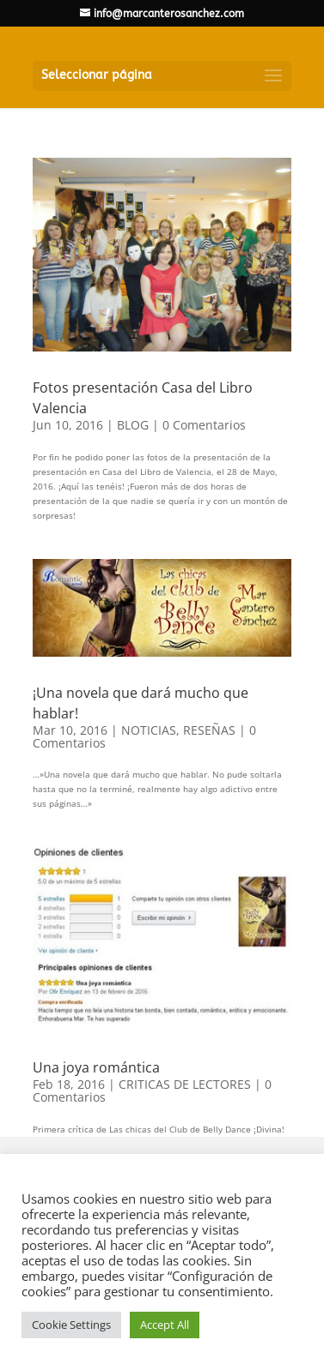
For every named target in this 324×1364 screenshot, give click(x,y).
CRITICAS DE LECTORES (185, 1084)
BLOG (133, 425)
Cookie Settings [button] (71, 1324)
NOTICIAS (148, 730)
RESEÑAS (209, 730)
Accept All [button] (164, 1324)
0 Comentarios (204, 425)
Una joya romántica (96, 1067)
